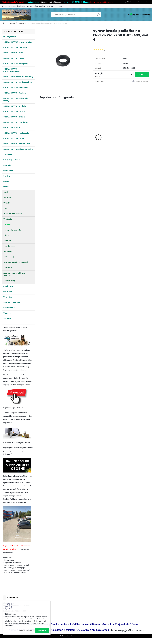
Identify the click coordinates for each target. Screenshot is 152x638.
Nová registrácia (144, 2)
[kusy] (127, 74)
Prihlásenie (131, 2)
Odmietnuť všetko (25, 631)
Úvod (5, 23)
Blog (60, 6)
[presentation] (41, 133)
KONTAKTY (51, 6)
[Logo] (16, 14)
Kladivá (21, 23)
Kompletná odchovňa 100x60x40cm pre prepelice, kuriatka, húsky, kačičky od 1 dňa (108, 131)
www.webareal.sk (84, 636)
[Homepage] (2, 6)
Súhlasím (42, 630)
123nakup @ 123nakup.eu (52, 2)
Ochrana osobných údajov (15, 6)
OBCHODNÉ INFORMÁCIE (36, 6)
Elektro (12, 23)
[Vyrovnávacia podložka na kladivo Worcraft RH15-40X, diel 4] (63, 59)
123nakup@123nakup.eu (127, 630)
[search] (98, 15)
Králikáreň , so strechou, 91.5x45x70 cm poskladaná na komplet (80, 134)
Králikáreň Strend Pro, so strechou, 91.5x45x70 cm (51, 136)
